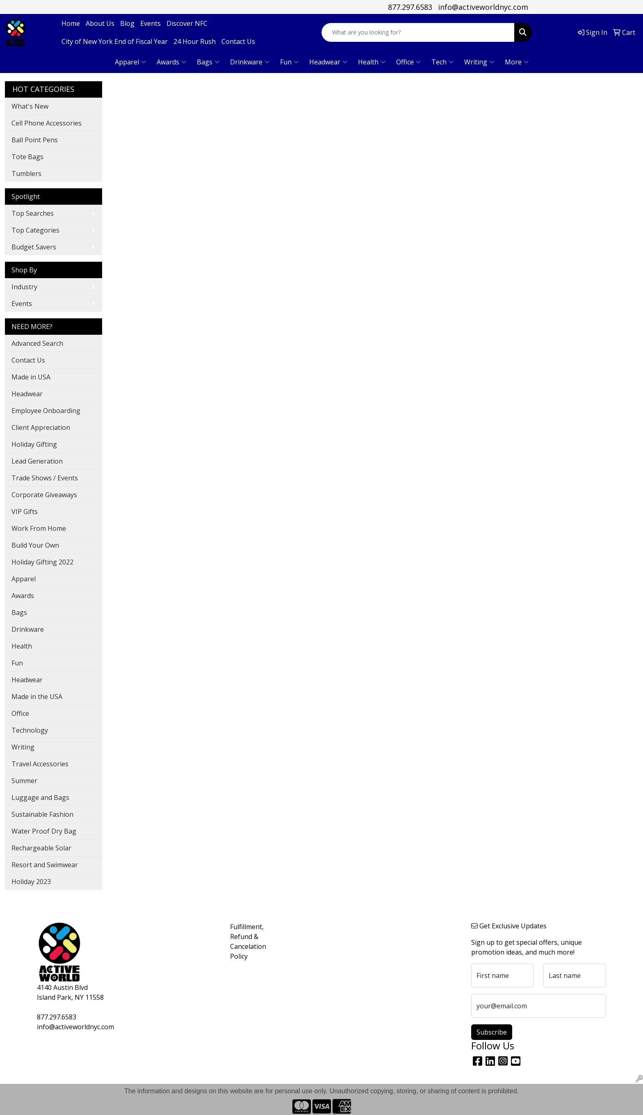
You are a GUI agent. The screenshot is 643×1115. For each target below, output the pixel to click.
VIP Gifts (24, 511)
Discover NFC (186, 23)
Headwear (328, 62)
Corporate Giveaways (44, 494)
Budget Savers (33, 246)
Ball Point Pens (34, 139)
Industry (24, 286)
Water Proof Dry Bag (43, 831)
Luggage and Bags (40, 797)
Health (371, 62)
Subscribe (492, 1032)
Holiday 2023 (31, 881)
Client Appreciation (40, 427)
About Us (100, 23)
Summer (24, 780)
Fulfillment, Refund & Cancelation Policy (248, 941)
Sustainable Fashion (42, 814)
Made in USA (30, 377)
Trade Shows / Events (44, 477)
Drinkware (249, 62)
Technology (29, 730)
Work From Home (38, 528)
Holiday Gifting (34, 444)
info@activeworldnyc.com (483, 7)
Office (408, 62)
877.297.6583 (410, 7)
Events (150, 23)
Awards (171, 62)
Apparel (130, 62)
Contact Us (238, 41)
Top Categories (35, 230)
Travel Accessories (39, 763)
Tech (442, 62)
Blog (127, 23)
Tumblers (26, 173)
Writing (479, 62)
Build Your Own (35, 545)
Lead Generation (37, 461)
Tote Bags (27, 156)
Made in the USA (36, 696)
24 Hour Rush (194, 41)
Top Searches (32, 213)
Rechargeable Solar (41, 847)
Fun (289, 62)
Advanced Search (37, 343)
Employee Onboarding (45, 410)
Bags (208, 62)
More (517, 62)
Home (71, 23)
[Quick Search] (418, 32)
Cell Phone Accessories (46, 123)
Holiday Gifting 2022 (42, 562)
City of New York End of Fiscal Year (115, 41)
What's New (29, 106)
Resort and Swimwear (44, 864)
